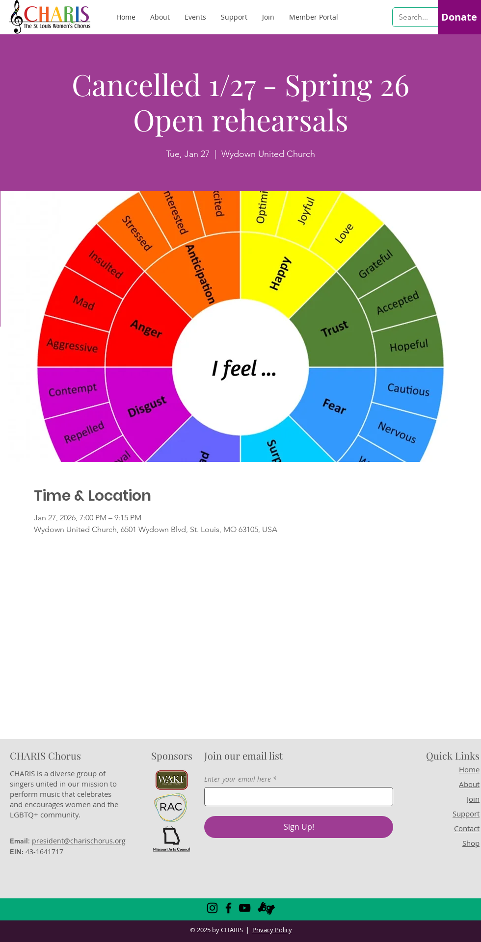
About (469, 784)
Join (473, 799)
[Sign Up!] (298, 827)
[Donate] (459, 17)
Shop (471, 843)
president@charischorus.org (79, 840)
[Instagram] (212, 908)
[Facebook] (228, 908)
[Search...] (414, 17)
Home (469, 769)
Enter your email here (237, 779)
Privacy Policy (272, 929)
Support (466, 813)
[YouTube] (245, 908)
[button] (314, 17)
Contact (467, 828)
